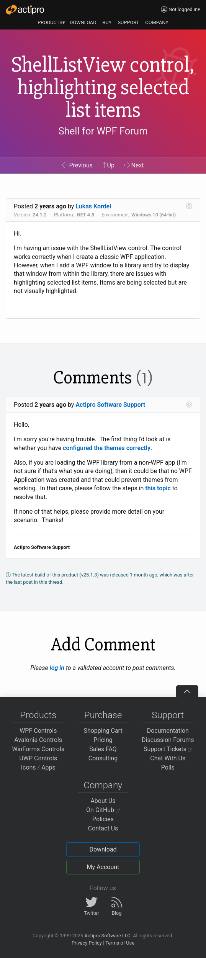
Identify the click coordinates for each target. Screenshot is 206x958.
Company (102, 785)
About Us (102, 800)
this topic (157, 488)
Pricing (103, 739)
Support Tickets (168, 749)
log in (57, 667)
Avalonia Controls (38, 739)
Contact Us (103, 828)
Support (168, 715)
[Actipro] (25, 9)
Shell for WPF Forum (102, 131)
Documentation (168, 730)
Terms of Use (119, 943)
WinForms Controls (38, 749)
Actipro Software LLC (107, 935)
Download (102, 849)
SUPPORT (128, 22)
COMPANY (156, 22)
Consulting (103, 758)
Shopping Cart (102, 730)
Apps (48, 767)
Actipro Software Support (110, 404)
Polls (168, 767)
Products (38, 715)
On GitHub (103, 810)
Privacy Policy (87, 943)
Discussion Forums (168, 739)
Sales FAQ (103, 749)
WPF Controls (38, 730)
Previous (77, 165)
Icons (28, 767)
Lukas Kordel (93, 206)
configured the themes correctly (106, 448)
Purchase (103, 715)
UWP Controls (38, 758)
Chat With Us (167, 758)
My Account (103, 867)
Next (134, 165)
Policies (103, 819)
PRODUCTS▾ (51, 22)
